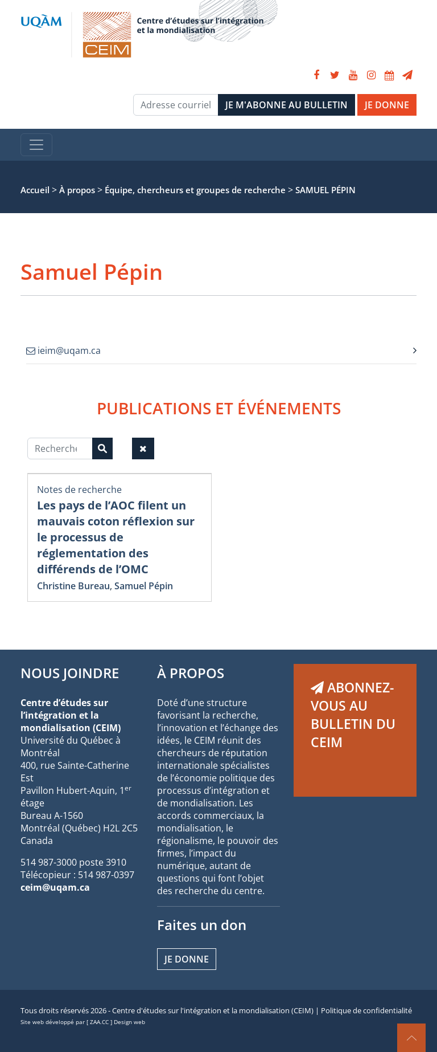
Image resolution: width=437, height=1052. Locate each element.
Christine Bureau (73, 586)
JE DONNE (387, 105)
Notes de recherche (79, 489)
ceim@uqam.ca (55, 887)
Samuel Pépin (143, 586)
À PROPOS (190, 672)
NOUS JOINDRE (69, 672)
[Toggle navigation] (36, 144)
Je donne (186, 959)
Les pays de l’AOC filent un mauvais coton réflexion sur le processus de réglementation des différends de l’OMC (116, 537)
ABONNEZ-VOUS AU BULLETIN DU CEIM (353, 714)
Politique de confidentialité (366, 1010)
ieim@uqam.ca (63, 350)
